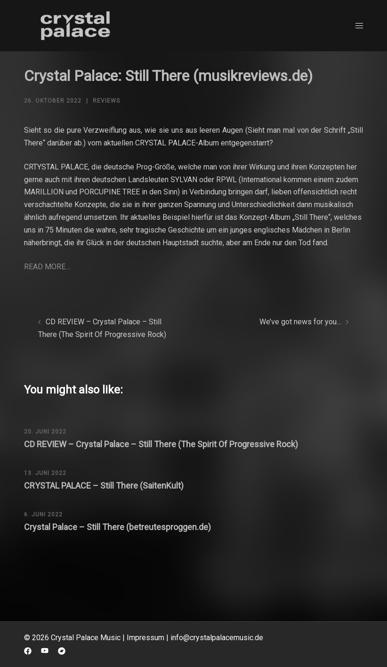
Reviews (106, 100)
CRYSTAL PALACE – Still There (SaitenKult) (104, 485)
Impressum (145, 637)
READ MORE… (47, 266)
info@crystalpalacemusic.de (216, 637)
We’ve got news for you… (300, 321)
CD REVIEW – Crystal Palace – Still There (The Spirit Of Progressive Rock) (161, 444)
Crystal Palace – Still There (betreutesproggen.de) (117, 527)
